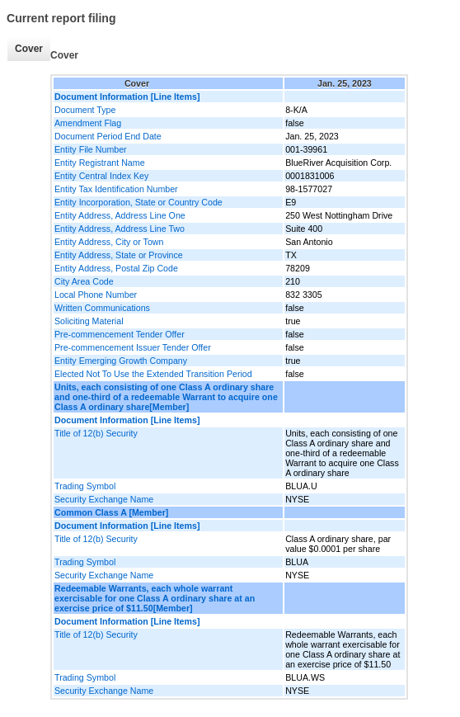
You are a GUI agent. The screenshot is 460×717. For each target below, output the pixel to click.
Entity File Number (90, 149)
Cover (29, 48)
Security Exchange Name (103, 499)
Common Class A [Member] (111, 512)
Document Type (84, 110)
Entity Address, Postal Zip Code (116, 268)
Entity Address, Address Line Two (119, 228)
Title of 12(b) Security (96, 433)
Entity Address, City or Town (108, 242)
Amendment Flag (87, 123)
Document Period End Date (108, 136)
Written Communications (102, 308)
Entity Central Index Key (101, 176)
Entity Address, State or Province (118, 255)
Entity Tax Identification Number (116, 189)
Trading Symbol (84, 486)
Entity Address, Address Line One (119, 215)
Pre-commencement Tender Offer (119, 334)
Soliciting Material (89, 321)
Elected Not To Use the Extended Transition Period (153, 374)
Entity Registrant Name (99, 162)
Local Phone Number (95, 295)
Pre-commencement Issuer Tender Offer (132, 347)
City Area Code (84, 281)
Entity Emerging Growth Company (120, 361)
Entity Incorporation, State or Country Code (138, 202)
